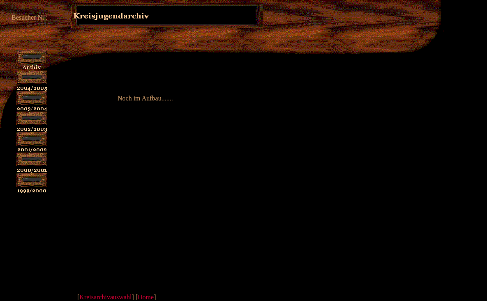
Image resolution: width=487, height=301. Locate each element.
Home (146, 297)
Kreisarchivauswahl (105, 297)
